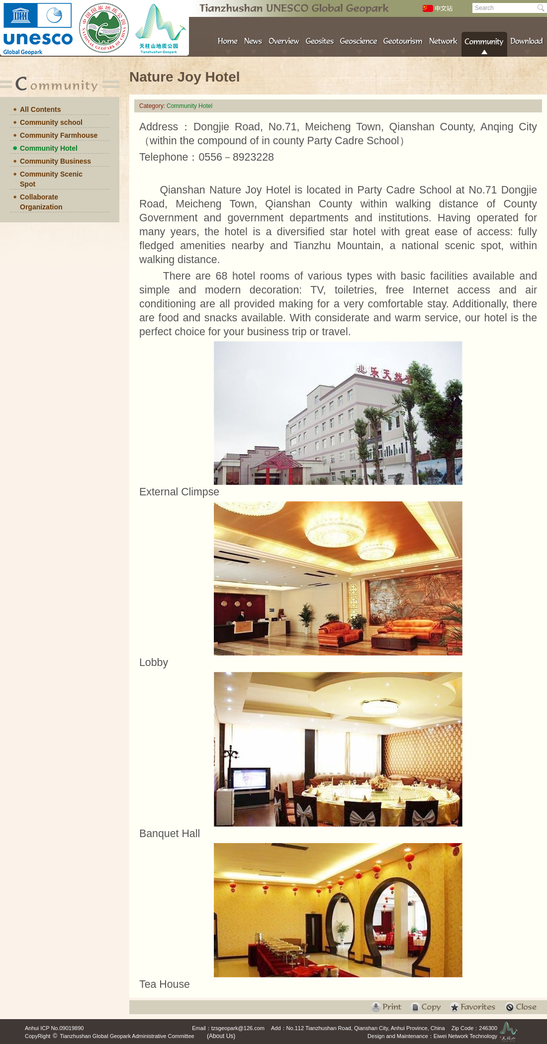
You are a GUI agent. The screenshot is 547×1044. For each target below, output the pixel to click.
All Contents (40, 109)
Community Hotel (49, 148)
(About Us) (221, 1036)
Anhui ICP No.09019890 (54, 1028)
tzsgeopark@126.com (238, 1028)
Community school (51, 122)
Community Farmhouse (58, 135)
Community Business (55, 161)
